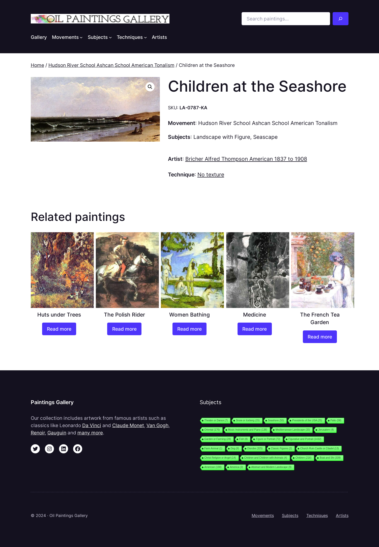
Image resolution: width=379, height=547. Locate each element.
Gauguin (56, 433)
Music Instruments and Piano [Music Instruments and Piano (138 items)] (247, 429)
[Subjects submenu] (110, 37)
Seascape (265, 137)
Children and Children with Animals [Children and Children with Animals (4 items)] (265, 457)
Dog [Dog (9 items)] (235, 448)
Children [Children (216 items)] (303, 457)
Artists (342, 515)
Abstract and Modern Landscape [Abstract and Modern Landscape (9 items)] (271, 467)
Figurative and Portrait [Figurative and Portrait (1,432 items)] (304, 439)
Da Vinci (91, 425)
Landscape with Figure (221, 137)
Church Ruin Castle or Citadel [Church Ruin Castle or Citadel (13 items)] (319, 448)
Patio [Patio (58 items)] (336, 420)
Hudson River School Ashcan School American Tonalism (111, 65)
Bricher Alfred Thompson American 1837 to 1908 (246, 159)
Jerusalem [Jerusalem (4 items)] (326, 429)
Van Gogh (157, 425)
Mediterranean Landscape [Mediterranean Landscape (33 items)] (293, 429)
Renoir (38, 433)
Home (37, 65)
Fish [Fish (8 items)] (243, 439)
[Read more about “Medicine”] (255, 329)
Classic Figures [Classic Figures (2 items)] (281, 448)
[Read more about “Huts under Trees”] (59, 329)
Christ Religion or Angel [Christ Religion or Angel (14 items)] (220, 457)
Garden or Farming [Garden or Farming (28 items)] (218, 439)
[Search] (340, 18)
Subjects (290, 515)
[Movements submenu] (81, 37)
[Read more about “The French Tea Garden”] (320, 336)
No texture (210, 174)
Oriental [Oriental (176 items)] (212, 429)
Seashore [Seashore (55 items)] (276, 420)
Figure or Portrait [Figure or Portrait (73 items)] (268, 439)
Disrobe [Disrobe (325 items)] (255, 448)
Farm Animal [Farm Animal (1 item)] (213, 448)
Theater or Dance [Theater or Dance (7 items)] (216, 420)
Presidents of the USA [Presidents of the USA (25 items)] (307, 420)
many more (90, 433)
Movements (263, 515)
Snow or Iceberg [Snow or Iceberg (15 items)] (247, 420)
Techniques (317, 515)
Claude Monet (128, 425)
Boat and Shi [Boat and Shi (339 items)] (330, 457)
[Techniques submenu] (145, 37)
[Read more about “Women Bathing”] (189, 329)
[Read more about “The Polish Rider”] (124, 329)
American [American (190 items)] (213, 467)
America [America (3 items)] (236, 467)
